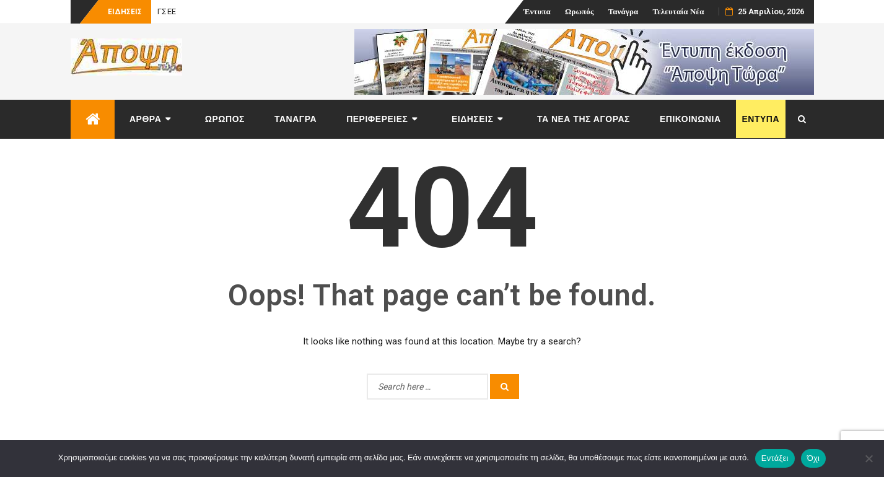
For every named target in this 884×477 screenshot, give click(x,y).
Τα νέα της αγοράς (583, 119)
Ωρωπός (579, 11)
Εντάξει (775, 458)
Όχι (813, 458)
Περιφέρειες (377, 119)
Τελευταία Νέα (678, 11)
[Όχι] (868, 458)
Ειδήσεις (472, 119)
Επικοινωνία (690, 119)
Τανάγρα (623, 11)
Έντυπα (537, 11)
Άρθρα (145, 119)
